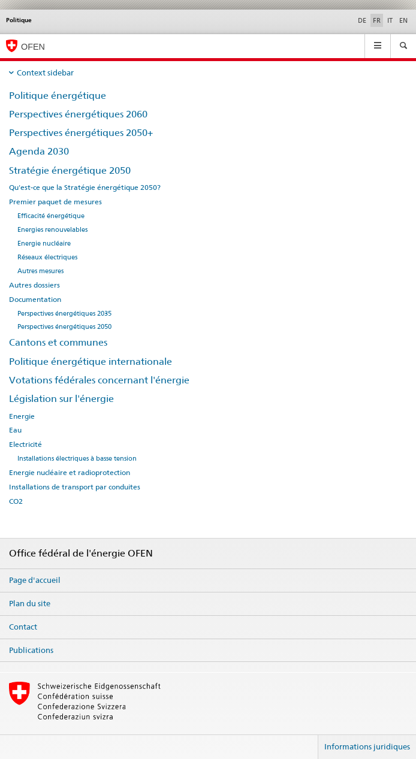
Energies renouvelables (52, 230)
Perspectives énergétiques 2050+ (81, 132)
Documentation (35, 299)
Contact (23, 626)
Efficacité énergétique (51, 216)
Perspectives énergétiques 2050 (64, 327)
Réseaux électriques (47, 257)
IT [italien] (390, 20)
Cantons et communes (58, 342)
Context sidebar (45, 72)
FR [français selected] (377, 20)
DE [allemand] (362, 20)
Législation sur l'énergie (61, 398)
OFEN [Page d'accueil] (33, 47)
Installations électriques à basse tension (77, 458)
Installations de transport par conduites (74, 487)
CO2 (16, 501)
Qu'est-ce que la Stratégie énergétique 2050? (85, 187)
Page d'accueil (35, 580)
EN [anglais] (403, 20)
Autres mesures (40, 271)
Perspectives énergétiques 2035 (64, 313)
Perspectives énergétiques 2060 (78, 114)
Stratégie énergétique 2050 (70, 170)
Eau (15, 430)
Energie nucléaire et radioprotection (69, 472)
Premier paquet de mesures (55, 202)
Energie (22, 416)
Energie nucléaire (44, 243)
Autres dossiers (34, 285)
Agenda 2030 (39, 151)
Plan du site (29, 603)
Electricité (25, 444)
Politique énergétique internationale (90, 361)
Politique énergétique (57, 95)
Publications (31, 650)
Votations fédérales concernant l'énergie (99, 380)
